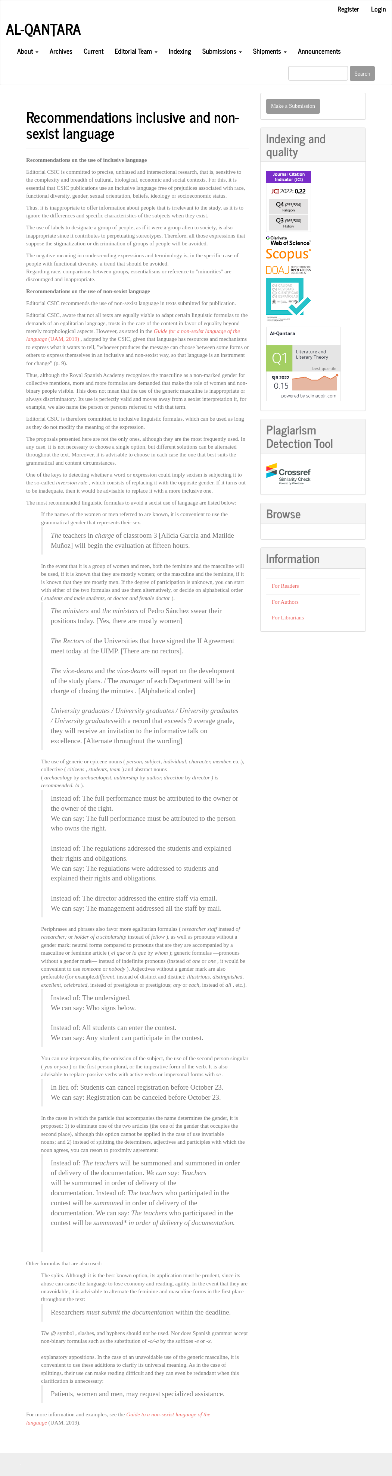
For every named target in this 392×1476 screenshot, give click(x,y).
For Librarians (288, 618)
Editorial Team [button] (136, 50)
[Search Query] (318, 73)
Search (362, 73)
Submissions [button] (222, 50)
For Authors (285, 602)
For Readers (285, 586)
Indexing (180, 50)
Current (93, 50)
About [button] (27, 50)
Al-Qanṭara (43, 29)
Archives (61, 50)
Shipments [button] (270, 50)
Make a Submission (293, 106)
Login (378, 8)
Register (348, 8)
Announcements (319, 50)
